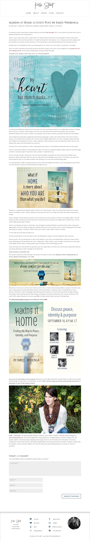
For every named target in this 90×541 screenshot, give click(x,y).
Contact (60, 13)
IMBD (55, 523)
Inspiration (21, 26)
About (36, 13)
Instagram (57, 527)
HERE (37, 296)
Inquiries (38, 531)
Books (44, 13)
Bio (35, 527)
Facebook (57, 531)
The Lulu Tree (65, 296)
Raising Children (44, 26)
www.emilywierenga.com (16, 437)
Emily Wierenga (49, 32)
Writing (51, 26)
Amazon (56, 519)
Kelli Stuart (14, 26)
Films (51, 13)
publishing (36, 26)
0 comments (58, 26)
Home (28, 13)
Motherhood (28, 26)
